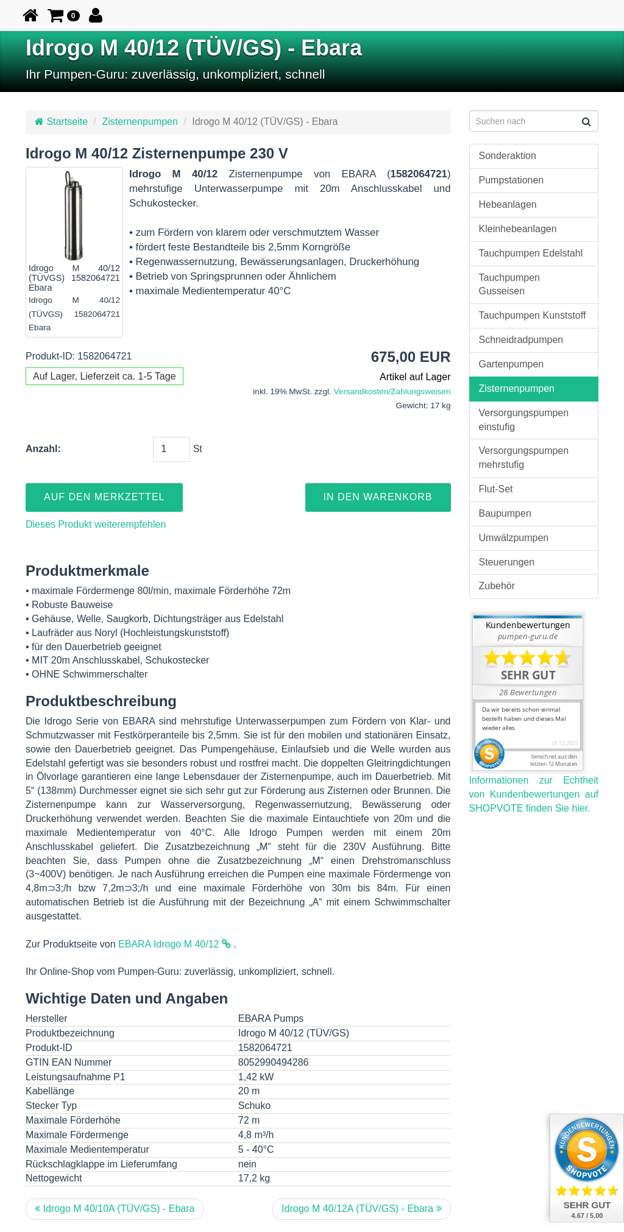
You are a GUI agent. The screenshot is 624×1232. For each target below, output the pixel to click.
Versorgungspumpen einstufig (524, 420)
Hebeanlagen (508, 204)
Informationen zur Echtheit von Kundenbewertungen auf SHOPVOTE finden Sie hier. (534, 794)
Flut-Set (496, 489)
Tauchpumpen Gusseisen (510, 284)
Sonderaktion (507, 155)
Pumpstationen (511, 180)
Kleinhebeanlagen (518, 229)
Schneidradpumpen (521, 340)
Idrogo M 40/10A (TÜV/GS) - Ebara (114, 1208)
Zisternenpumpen (140, 121)
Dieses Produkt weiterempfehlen (96, 524)
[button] (63, 15)
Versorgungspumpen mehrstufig (524, 457)
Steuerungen (507, 562)
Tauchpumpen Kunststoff (532, 315)
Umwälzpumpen (514, 538)
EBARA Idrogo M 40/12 (174, 944)
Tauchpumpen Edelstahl (531, 253)
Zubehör (497, 586)
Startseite (61, 121)
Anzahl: (43, 449)
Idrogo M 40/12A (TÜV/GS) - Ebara (361, 1208)
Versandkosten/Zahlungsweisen (392, 391)
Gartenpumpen (511, 364)
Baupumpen (505, 513)
